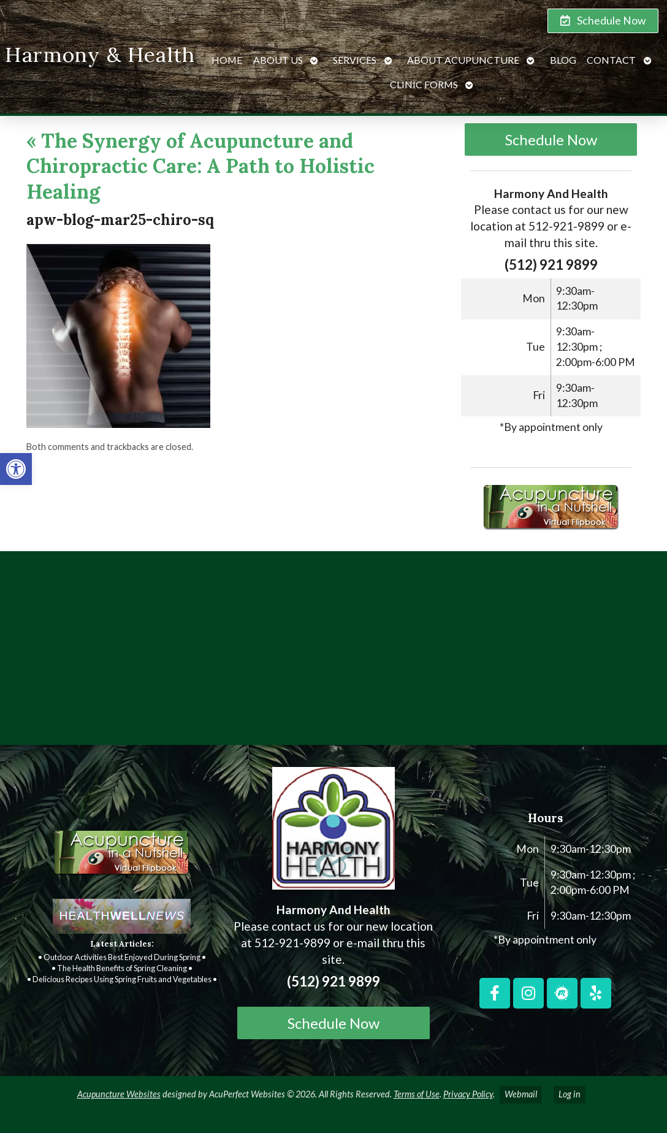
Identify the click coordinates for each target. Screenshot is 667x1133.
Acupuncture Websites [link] (119, 1094)
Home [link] (227, 60)
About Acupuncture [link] (463, 60)
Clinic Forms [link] (424, 84)
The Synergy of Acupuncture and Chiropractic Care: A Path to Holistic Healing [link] (200, 166)
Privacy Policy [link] (468, 1094)
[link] (16, 469)
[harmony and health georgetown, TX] (333, 653)
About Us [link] (278, 60)
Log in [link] (569, 1094)
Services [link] (354, 60)
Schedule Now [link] (551, 139)
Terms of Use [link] (417, 1094)
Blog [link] (563, 60)
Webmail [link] (521, 1094)
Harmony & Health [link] (100, 54)
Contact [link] (611, 60)
